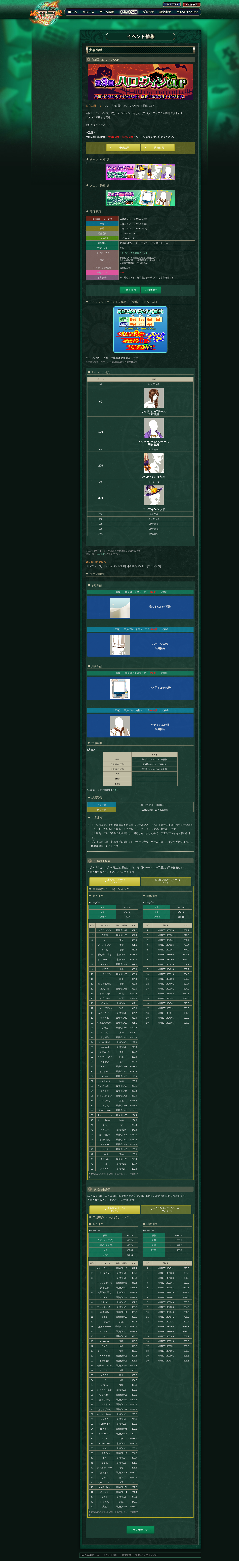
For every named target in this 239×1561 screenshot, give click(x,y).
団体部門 (152, 290)
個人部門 (131, 290)
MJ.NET (172, 4)
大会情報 (126, 1555)
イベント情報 (128, 12)
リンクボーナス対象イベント (134, 253)
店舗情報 (192, 4)
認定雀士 (165, 12)
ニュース (88, 12)
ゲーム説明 (107, 12)
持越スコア (102, 272)
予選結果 (124, 147)
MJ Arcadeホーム (90, 1555)
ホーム (72, 12)
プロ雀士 (148, 12)
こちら (116, 789)
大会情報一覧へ (141, 1529)
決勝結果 (159, 147)
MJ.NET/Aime (187, 12)
